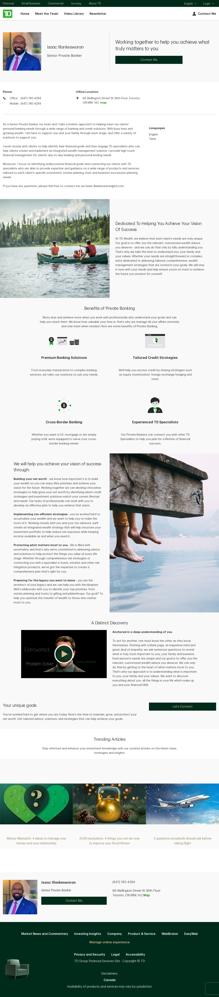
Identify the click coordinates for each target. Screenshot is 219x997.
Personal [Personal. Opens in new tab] (8, 3)
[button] (64, 654)
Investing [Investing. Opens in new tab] (76, 3)
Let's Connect (183, 706)
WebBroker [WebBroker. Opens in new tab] (170, 933)
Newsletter (98, 13)
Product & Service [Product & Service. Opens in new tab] (141, 933)
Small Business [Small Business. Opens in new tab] (30, 3)
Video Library (74, 13)
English (190, 4)
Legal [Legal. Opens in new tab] (115, 954)
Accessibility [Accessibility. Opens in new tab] (135, 954)
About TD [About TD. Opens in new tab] (95, 3)
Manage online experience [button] (109, 942)
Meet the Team (46, 13)
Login (208, 3)
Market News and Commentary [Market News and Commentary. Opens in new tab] (44, 933)
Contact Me (203, 14)
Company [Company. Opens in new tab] (114, 933)
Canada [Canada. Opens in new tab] (110, 980)
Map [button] (146, 895)
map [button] (103, 102)
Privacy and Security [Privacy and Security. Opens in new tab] (89, 954)
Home (25, 13)
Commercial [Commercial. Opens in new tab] (56, 3)
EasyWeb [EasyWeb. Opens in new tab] (191, 933)
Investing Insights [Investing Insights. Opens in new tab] (87, 933)
